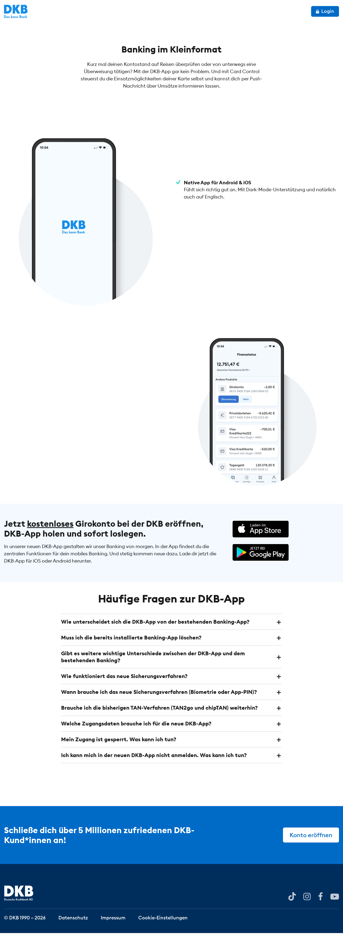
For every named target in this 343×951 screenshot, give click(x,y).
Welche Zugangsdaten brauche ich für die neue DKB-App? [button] (136, 741)
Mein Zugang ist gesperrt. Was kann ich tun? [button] (118, 757)
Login (325, 11)
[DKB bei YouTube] (292, 914)
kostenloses (50, 541)
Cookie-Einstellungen (163, 935)
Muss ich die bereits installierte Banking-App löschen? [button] (131, 655)
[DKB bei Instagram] (307, 914)
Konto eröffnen (311, 853)
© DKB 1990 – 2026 (25, 935)
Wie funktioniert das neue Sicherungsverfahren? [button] (124, 694)
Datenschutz (73, 935)
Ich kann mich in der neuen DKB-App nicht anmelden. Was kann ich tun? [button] (154, 773)
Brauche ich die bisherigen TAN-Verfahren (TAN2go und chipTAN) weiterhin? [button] (159, 725)
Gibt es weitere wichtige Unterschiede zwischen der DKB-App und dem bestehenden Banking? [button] (153, 675)
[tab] (171, 639)
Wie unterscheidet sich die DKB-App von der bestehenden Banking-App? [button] (155, 639)
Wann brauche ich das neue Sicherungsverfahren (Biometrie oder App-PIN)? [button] (159, 709)
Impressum (113, 935)
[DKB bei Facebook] (320, 914)
